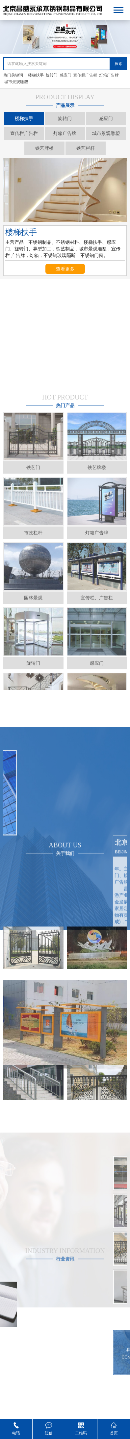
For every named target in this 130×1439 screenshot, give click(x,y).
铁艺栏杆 (85, 148)
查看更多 (65, 269)
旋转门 (52, 75)
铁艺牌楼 (44, 148)
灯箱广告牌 (109, 75)
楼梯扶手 (36, 75)
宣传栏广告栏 (85, 75)
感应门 (65, 75)
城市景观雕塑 (16, 82)
